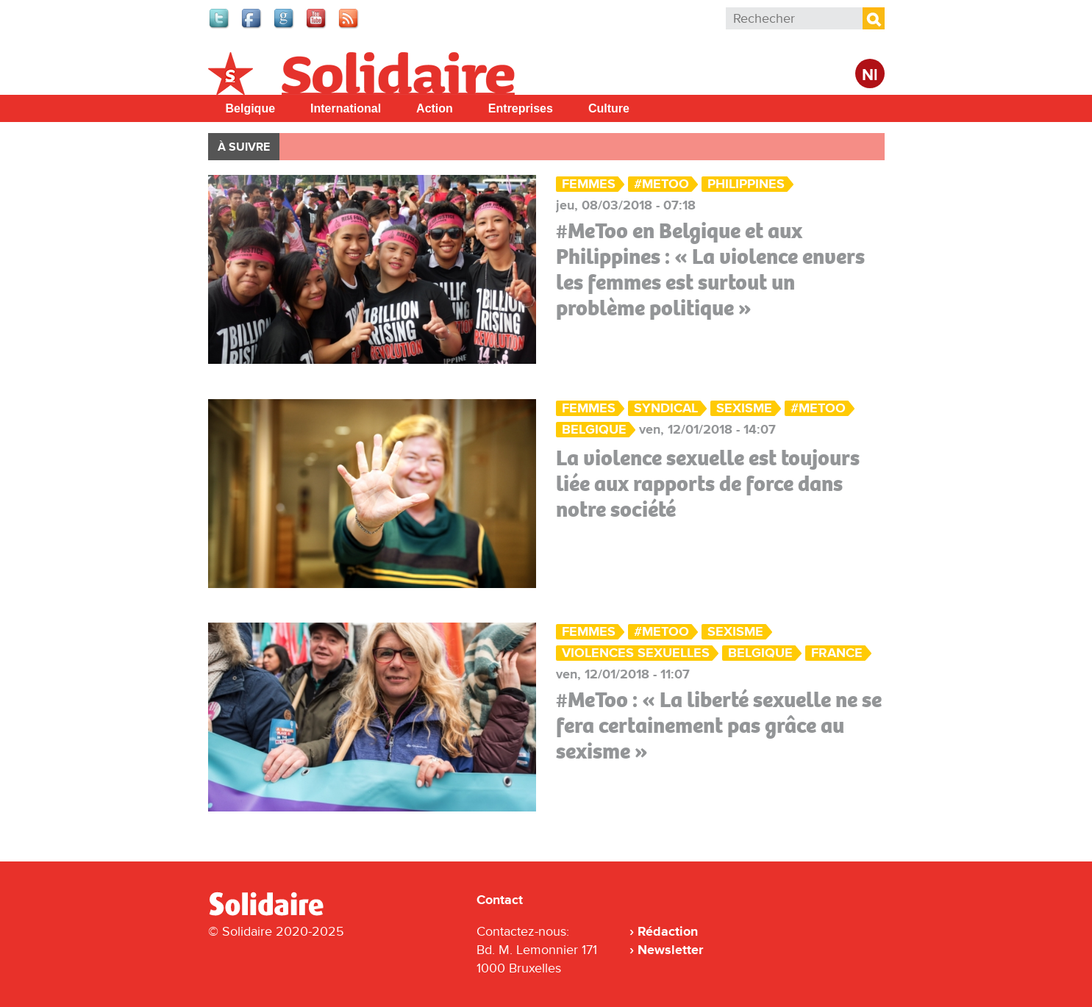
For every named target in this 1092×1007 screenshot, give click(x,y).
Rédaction (668, 931)
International (345, 108)
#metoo (661, 184)
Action (434, 108)
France (837, 653)
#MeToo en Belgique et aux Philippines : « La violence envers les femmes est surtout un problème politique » (710, 269)
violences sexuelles (636, 653)
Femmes (588, 184)
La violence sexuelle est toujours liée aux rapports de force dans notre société (708, 483)
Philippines (746, 184)
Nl (870, 75)
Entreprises (520, 108)
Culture (608, 108)
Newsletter (670, 950)
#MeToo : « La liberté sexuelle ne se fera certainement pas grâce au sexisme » (719, 725)
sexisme (744, 408)
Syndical (666, 408)
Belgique (251, 108)
